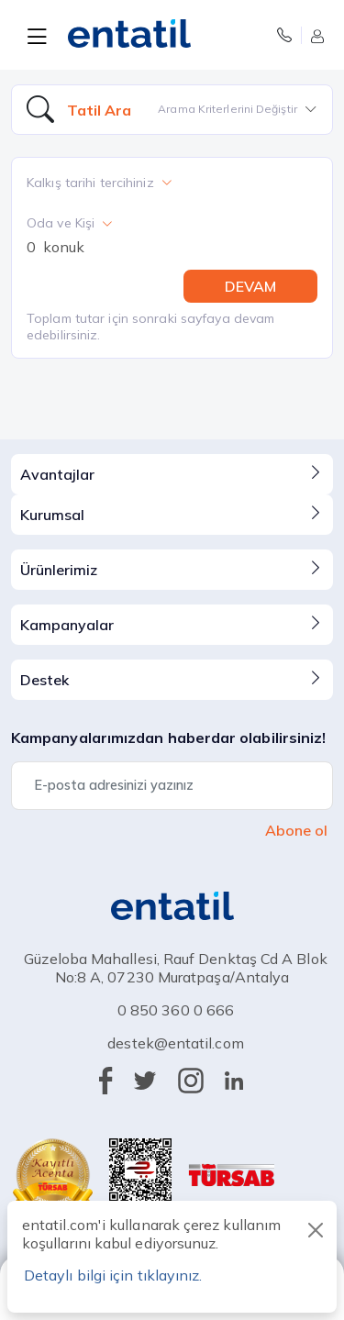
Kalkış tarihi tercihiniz (99, 182)
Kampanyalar (172, 624)
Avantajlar (172, 473)
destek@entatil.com (175, 1043)
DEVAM (250, 286)
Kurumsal (172, 514)
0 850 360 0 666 (175, 1010)
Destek (172, 679)
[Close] (315, 1230)
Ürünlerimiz (172, 569)
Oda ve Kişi (70, 223)
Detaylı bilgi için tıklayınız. (113, 1275)
